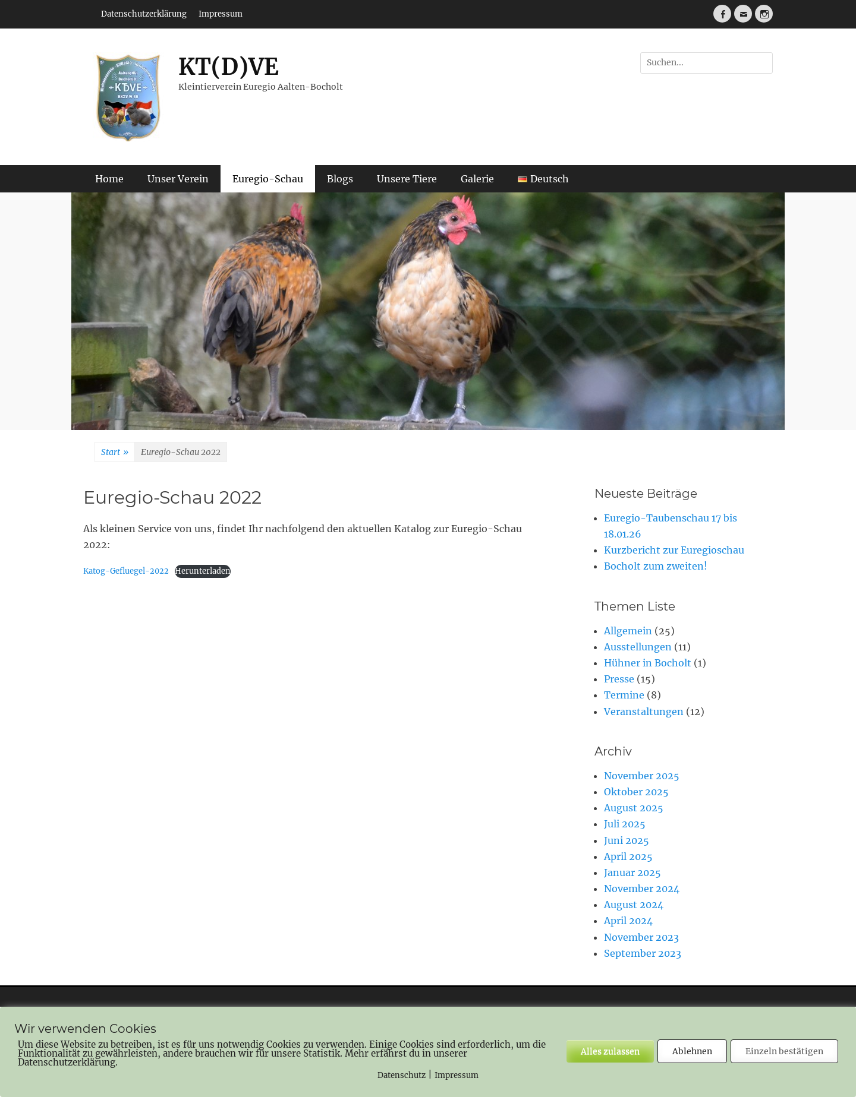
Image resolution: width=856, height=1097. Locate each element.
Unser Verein (178, 179)
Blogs (340, 179)
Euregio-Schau (267, 179)
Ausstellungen (638, 647)
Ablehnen (692, 1051)
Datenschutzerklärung (144, 14)
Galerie (477, 179)
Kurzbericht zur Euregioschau (674, 550)
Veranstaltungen (644, 711)
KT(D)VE (228, 67)
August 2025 (633, 808)
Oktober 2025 (636, 792)
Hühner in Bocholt (647, 663)
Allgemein (628, 631)
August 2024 (633, 905)
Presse (619, 679)
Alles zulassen (610, 1051)
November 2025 (641, 776)
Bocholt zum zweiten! (655, 566)
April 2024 (628, 921)
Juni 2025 (626, 840)
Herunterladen (203, 571)
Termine (624, 695)
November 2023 (641, 937)
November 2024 (641, 888)
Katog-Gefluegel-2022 (126, 571)
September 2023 (642, 953)
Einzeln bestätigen (784, 1051)
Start (114, 452)
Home (109, 179)
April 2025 (628, 856)
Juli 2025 (625, 824)
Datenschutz (401, 1075)
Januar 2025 (632, 872)
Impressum (221, 14)
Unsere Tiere (407, 179)
